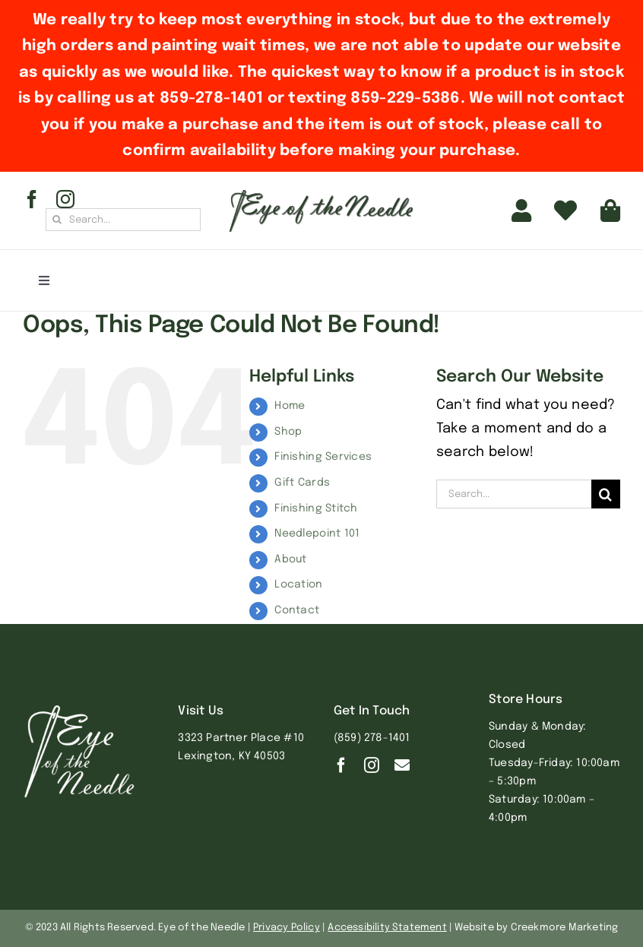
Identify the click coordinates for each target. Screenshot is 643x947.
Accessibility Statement (387, 928)
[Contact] (402, 765)
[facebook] (32, 199)
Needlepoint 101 (317, 533)
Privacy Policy (286, 928)
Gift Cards (302, 482)
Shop (288, 431)
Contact (296, 610)
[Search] (57, 219)
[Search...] (123, 219)
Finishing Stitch (315, 508)
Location (298, 584)
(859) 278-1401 (372, 738)
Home (289, 406)
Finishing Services (323, 456)
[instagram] (65, 199)
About (290, 559)
